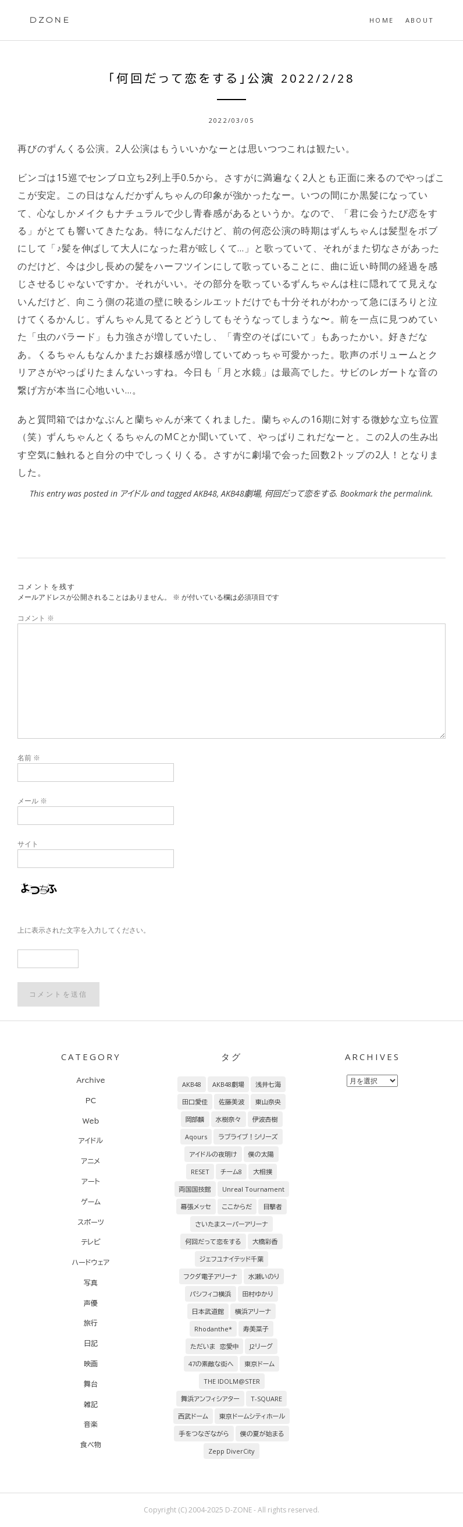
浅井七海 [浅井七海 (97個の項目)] (268, 1084)
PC (91, 1100)
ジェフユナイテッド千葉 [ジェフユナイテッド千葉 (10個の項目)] (231, 1259)
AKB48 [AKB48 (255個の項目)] (191, 1084)
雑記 (91, 1404)
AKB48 (205, 493)
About (419, 20)
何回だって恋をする (300, 493)
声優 (91, 1302)
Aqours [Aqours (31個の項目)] (196, 1136)
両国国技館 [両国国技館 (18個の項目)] (195, 1189)
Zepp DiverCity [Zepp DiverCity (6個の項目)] (231, 1451)
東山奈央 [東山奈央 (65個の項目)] (268, 1101)
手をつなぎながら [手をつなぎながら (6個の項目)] (204, 1433)
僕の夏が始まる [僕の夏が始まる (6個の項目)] (262, 1433)
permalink (412, 493)
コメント (35, 618)
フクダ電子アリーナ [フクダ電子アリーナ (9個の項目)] (210, 1276)
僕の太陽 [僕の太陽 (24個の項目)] (261, 1154)
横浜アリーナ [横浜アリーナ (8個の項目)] (253, 1311)
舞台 (91, 1383)
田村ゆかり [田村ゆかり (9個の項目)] (258, 1293)
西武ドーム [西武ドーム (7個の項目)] (193, 1416)
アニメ (91, 1160)
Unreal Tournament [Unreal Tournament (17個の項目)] (253, 1189)
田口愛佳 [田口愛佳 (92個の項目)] (195, 1101)
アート (90, 1181)
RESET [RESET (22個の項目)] (200, 1171)
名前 (28, 758)
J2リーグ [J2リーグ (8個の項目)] (261, 1346)
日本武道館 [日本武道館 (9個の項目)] (208, 1311)
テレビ (90, 1241)
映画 (91, 1363)
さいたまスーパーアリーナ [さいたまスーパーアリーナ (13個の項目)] (231, 1224)
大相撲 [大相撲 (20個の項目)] (262, 1171)
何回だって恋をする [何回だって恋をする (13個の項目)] (213, 1241)
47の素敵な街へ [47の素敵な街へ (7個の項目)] (211, 1363)
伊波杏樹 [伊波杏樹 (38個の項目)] (265, 1119)
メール (32, 801)
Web (91, 1120)
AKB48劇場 (241, 493)
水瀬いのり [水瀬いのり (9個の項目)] (264, 1276)
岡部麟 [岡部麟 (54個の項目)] (195, 1119)
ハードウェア (90, 1262)
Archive (90, 1079)
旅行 (91, 1322)
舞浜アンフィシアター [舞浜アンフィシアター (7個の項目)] (210, 1398)
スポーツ (90, 1221)
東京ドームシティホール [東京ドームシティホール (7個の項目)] (252, 1416)
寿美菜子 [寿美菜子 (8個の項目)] (256, 1328)
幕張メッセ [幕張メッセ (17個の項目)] (196, 1206)
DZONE (49, 20)
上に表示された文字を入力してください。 (83, 930)
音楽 (91, 1423)
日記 (91, 1343)
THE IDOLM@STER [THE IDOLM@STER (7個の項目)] (232, 1381)
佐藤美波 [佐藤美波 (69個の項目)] (231, 1101)
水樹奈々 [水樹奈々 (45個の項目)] (228, 1119)
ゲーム (91, 1201)
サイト (27, 844)
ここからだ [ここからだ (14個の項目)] (237, 1206)
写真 (91, 1282)
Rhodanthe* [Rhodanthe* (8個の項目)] (213, 1328)
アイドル (134, 493)
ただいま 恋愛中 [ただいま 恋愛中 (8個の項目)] (214, 1346)
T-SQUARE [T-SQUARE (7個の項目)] (266, 1398)
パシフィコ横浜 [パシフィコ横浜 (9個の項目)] (211, 1293)
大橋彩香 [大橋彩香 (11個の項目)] (265, 1241)
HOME (381, 20)
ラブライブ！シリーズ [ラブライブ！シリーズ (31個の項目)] (247, 1136)
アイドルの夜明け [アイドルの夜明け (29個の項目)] (213, 1154)
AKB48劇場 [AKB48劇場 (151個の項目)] (228, 1084)
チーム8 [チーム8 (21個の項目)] (231, 1171)
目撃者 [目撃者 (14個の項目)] (272, 1206)
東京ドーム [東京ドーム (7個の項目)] (259, 1363)
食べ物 (90, 1444)
